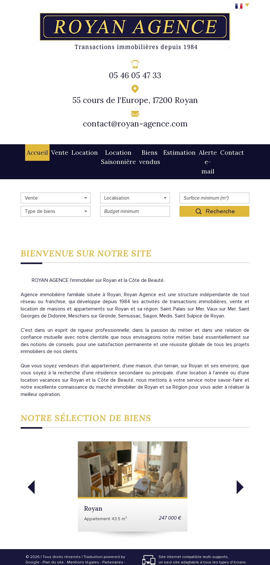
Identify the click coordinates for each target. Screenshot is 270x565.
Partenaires (112, 541)
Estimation (179, 151)
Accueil (31, 151)
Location (70, 151)
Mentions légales (83, 541)
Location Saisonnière (107, 151)
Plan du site (53, 541)
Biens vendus (149, 151)
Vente (50, 151)
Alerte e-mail (211, 151)
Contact (238, 151)
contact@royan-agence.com (135, 124)
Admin (75, 546)
